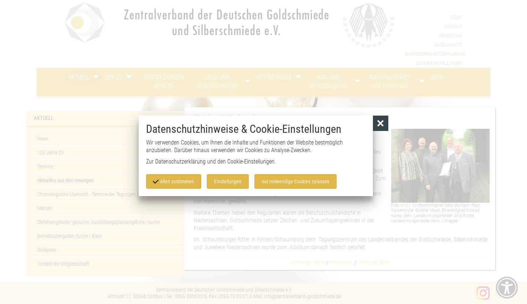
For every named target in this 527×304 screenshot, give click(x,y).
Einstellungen (228, 181)
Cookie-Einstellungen (250, 161)
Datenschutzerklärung (180, 161)
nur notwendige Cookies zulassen (295, 181)
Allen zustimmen (173, 180)
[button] (381, 123)
